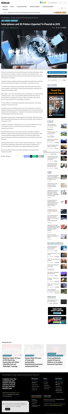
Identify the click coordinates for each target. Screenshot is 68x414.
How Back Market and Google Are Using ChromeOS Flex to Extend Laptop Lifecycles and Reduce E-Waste (52, 203)
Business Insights (51, 353)
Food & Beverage (50, 269)
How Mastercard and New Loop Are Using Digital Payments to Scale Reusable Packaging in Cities (24, 12)
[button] (59, 8)
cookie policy (18, 406)
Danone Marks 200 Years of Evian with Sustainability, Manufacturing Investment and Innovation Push (34, 362)
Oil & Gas (56, 148)
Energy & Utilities (50, 136)
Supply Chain (56, 281)
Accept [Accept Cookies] (7, 409)
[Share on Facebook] (56, 28)
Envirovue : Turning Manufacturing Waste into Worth (53, 236)
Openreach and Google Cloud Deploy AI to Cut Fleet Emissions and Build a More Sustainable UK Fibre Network (53, 228)
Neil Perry (46, 399)
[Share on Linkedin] (62, 28)
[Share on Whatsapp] (60, 28)
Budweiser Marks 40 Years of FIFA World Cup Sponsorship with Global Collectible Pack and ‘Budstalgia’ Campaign (11, 362)
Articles (7, 20)
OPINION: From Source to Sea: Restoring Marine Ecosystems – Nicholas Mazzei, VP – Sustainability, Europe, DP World (53, 193)
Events (51, 303)
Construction (57, 292)
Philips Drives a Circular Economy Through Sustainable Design (52, 185)
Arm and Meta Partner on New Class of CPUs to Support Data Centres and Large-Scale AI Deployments (53, 218)
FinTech (56, 168)
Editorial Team (6, 27)
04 (2, 20)
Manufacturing (50, 129)
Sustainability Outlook (56, 405)
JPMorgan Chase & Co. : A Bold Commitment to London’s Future (53, 247)
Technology (14, 20)
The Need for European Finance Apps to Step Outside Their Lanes (52, 165)
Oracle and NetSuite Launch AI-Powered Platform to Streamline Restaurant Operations (55, 361)
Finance (56, 250)
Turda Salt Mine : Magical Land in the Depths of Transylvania (52, 158)
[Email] (64, 28)
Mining (55, 161)
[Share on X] (58, 28)
